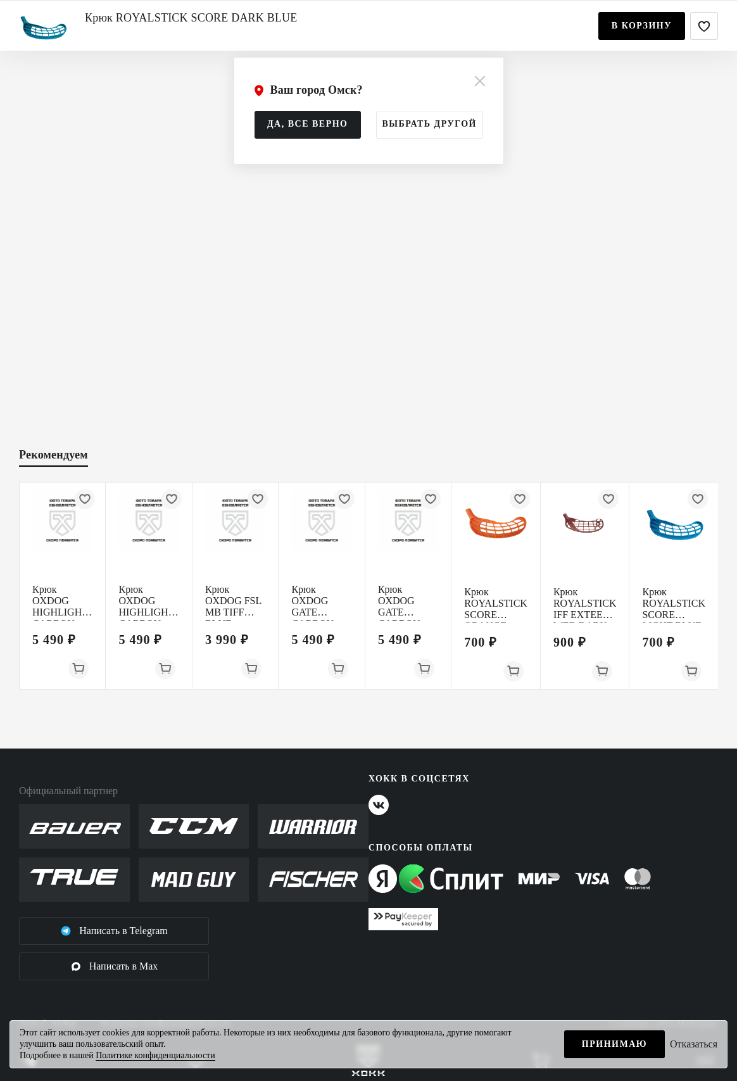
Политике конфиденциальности (155, 1055)
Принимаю (614, 1044)
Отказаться (693, 1044)
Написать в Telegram (114, 931)
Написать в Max (114, 966)
